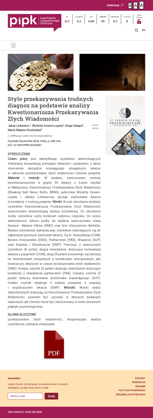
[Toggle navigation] (13, 45)
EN (143, 30)
